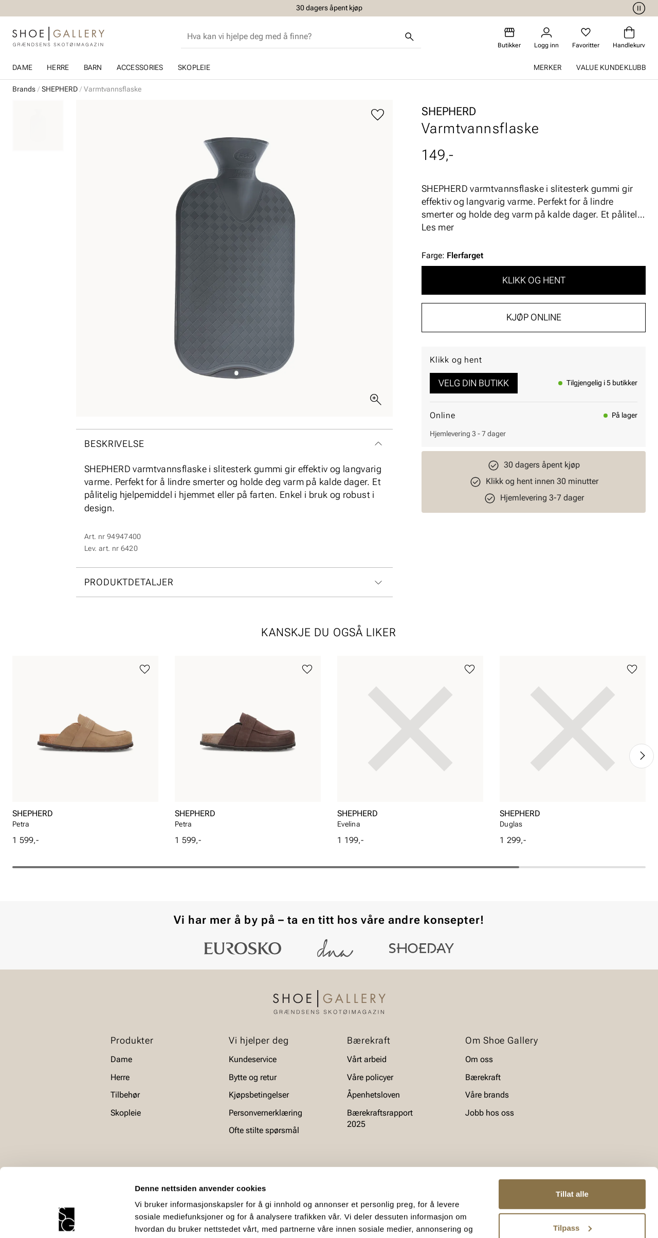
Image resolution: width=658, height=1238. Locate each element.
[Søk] (409, 36)
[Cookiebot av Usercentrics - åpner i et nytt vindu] (67, 1218)
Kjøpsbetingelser (259, 1095)
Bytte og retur (253, 1077)
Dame (22, 67)
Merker (548, 67)
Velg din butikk (473, 383)
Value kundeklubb (611, 67)
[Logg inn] (546, 38)
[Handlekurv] (629, 38)
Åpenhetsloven (373, 1095)
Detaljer (149, 1217)
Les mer (438, 227)
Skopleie (194, 67)
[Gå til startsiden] (58, 36)
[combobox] (292, 36)
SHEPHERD (60, 89)
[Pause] (637, 8)
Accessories (140, 67)
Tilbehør (125, 1095)
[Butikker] (509, 38)
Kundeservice (253, 1059)
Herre (58, 67)
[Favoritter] (586, 38)
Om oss (479, 1059)
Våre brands (487, 1095)
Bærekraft (483, 1077)
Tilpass (572, 1163)
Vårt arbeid (367, 1059)
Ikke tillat (572, 1197)
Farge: (452, 255)
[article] (85, 745)
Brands (23, 89)
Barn (93, 67)
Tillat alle (572, 1129)
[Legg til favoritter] (377, 115)
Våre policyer (370, 1077)
